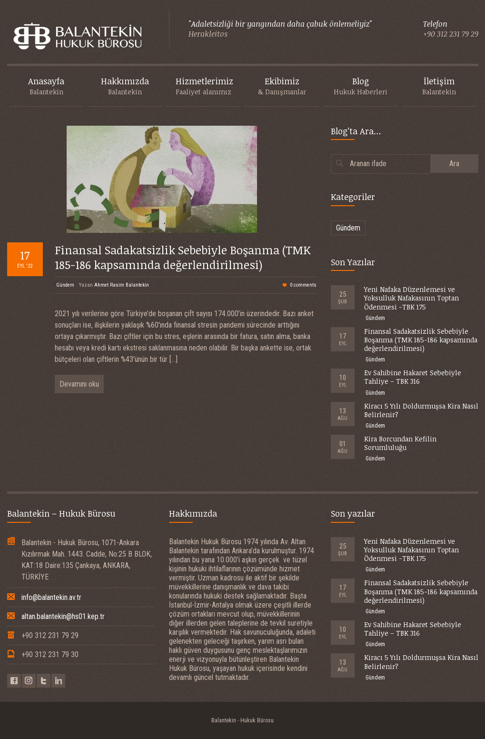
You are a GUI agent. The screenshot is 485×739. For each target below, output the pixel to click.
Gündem (65, 285)
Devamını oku (79, 384)
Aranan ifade (368, 163)
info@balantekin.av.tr (51, 597)
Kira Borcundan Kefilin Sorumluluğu (400, 443)
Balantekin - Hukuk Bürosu (242, 720)
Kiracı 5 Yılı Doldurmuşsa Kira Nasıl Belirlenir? (421, 410)
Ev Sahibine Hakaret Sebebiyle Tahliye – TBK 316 (412, 377)
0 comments (303, 285)
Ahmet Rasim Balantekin (121, 285)
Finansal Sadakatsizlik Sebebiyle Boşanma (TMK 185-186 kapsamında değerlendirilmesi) (183, 257)
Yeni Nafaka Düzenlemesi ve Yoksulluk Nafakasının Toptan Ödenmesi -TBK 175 (411, 298)
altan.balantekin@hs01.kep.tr (63, 616)
